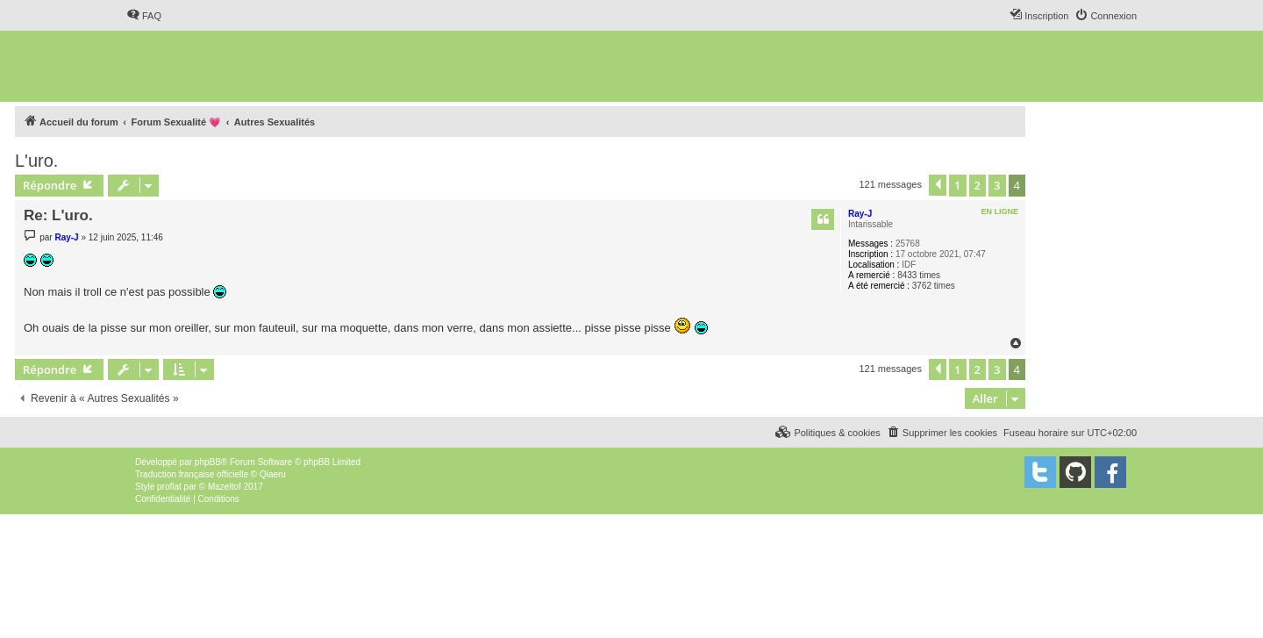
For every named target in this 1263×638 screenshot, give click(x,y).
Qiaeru (273, 474)
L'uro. (36, 160)
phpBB (208, 462)
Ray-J (860, 214)
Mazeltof (224, 486)
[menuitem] (143, 15)
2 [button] (977, 185)
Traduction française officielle (191, 474)
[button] (937, 185)
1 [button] (957, 185)
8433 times (918, 275)
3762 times (933, 285)
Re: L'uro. (58, 215)
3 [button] (997, 185)
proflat (169, 486)
